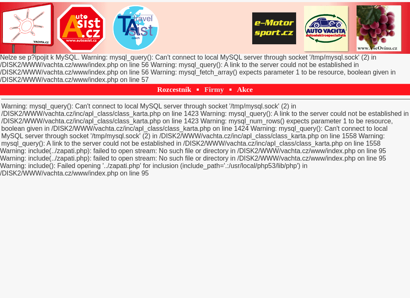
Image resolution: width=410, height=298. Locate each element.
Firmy (214, 89)
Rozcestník (174, 89)
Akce (245, 89)
